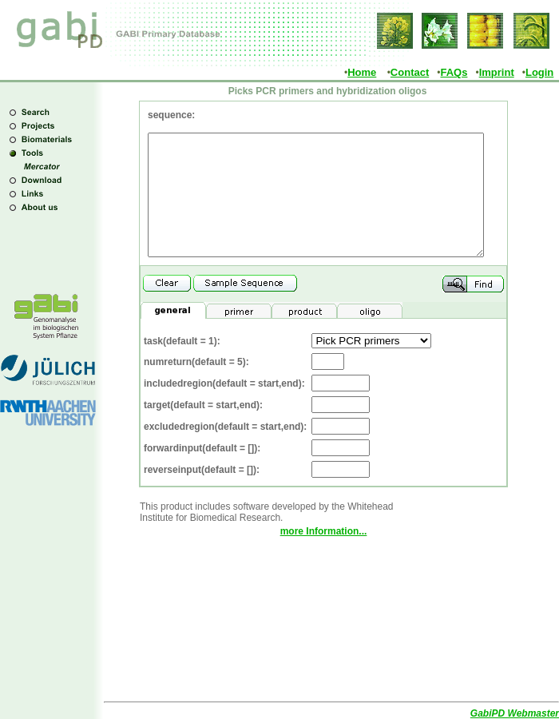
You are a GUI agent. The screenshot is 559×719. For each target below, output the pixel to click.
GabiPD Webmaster (514, 713)
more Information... (323, 555)
